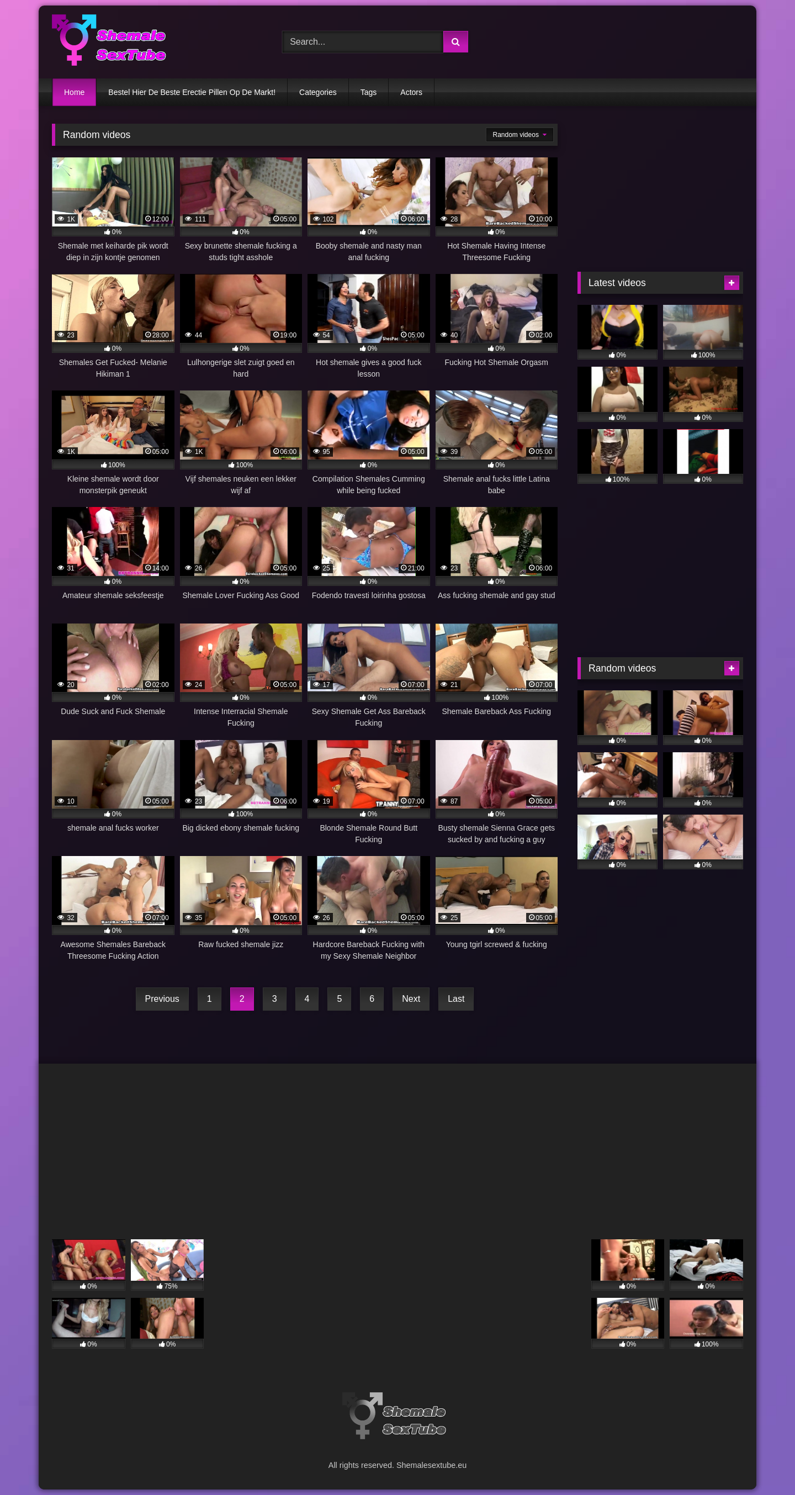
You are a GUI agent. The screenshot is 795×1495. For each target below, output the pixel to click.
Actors (411, 92)
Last (456, 998)
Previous (162, 998)
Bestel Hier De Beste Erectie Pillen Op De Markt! (191, 92)
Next (411, 998)
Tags (369, 92)
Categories (318, 92)
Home (74, 92)
